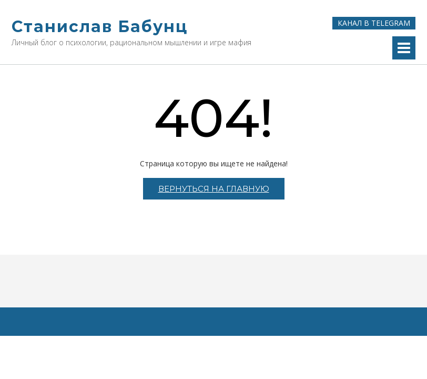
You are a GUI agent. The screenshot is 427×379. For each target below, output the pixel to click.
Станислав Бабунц (100, 26)
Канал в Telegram (374, 23)
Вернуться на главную (213, 189)
